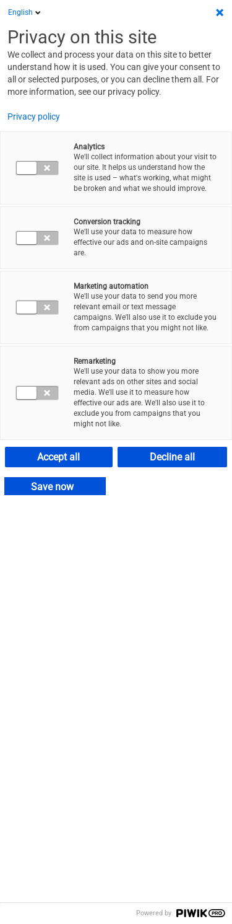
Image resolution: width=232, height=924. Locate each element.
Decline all (172, 457)
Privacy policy (33, 116)
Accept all (58, 457)
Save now (52, 487)
